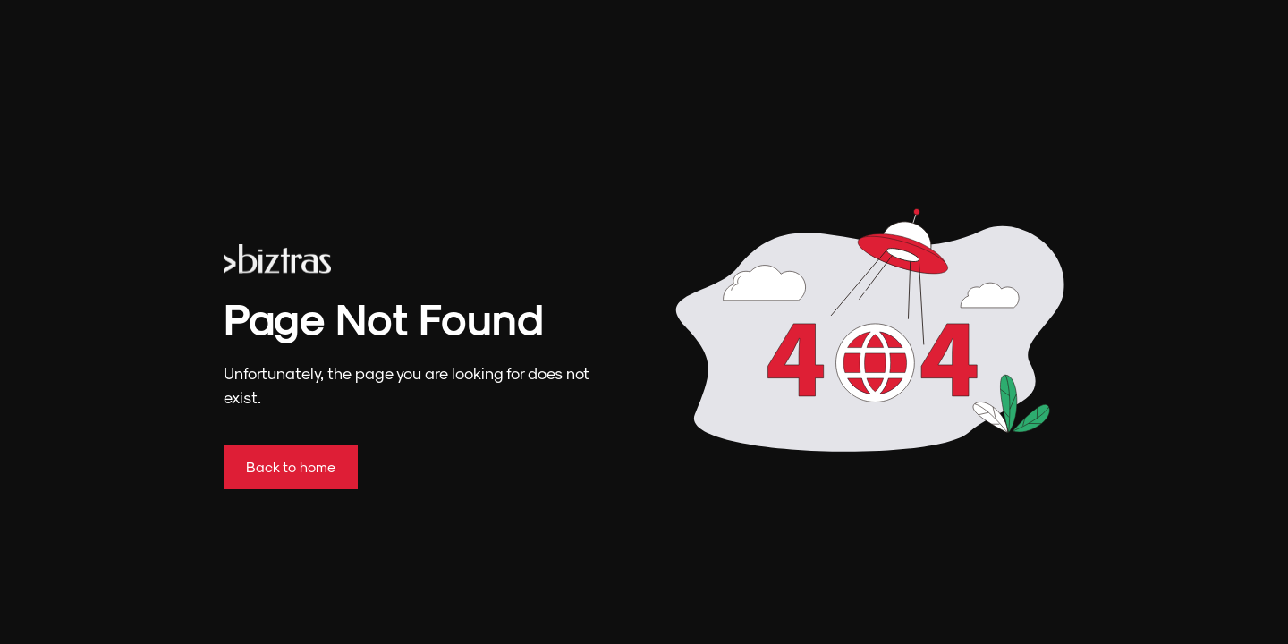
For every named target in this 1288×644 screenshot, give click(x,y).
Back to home (290, 466)
